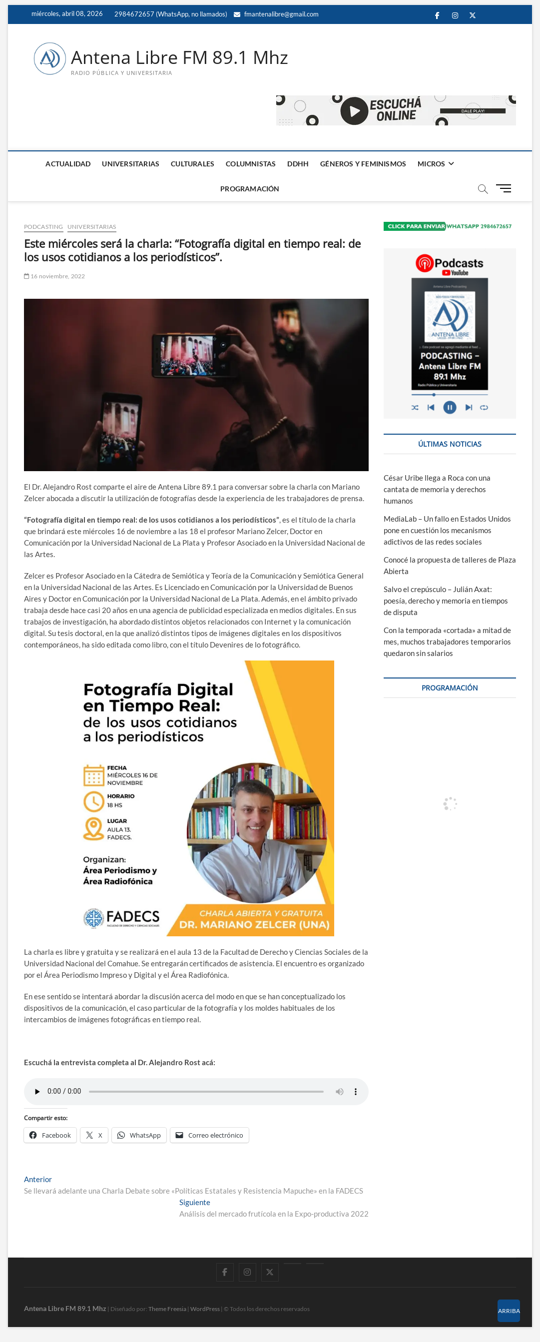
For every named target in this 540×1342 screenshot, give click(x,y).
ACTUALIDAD (67, 163)
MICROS (431, 163)
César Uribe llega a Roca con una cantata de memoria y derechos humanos (437, 490)
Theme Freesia (167, 1309)
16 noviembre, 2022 (54, 276)
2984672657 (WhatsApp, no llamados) (170, 14)
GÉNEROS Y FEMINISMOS (363, 163)
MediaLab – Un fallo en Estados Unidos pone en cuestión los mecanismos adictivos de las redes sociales (447, 531)
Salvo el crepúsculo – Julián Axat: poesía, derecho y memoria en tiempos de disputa (446, 601)
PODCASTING (43, 226)
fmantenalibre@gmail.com (276, 14)
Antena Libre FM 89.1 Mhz (179, 57)
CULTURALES (192, 163)
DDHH (298, 163)
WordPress (205, 1309)
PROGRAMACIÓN (249, 188)
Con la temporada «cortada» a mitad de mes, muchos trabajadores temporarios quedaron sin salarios (447, 642)
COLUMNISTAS (251, 163)
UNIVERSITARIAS (130, 163)
